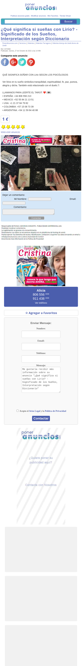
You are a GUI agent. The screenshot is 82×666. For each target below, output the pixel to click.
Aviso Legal (34, 412)
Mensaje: (41, 366)
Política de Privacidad (55, 412)
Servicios (22, 43)
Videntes (31, 43)
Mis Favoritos (52, 16)
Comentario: (20, 206)
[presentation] (42, 403)
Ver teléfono (41, 304)
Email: (73, 198)
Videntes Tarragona (43, 43)
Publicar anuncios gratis (20, 16)
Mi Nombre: (20, 198)
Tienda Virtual (65, 16)
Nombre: (41, 329)
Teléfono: (41, 354)
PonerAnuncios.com (10, 43)
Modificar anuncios (38, 16)
